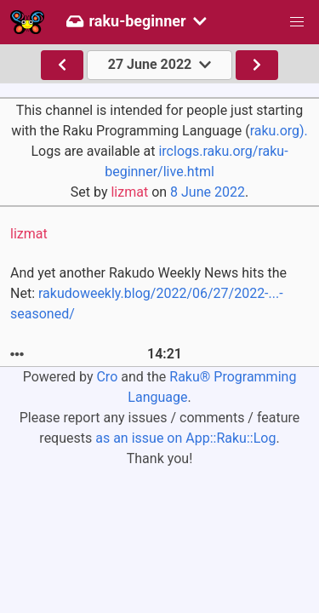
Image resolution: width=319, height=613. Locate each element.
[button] (297, 22)
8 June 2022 (207, 192)
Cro (106, 377)
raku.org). (279, 131)
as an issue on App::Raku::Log (185, 438)
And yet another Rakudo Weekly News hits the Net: (148, 293)
